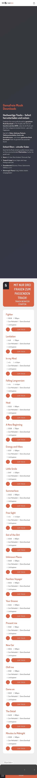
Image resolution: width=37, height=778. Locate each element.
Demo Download (24, 321)
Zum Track (21, 330)
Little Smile (11, 468)
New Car (10, 645)
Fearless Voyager (14, 578)
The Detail (11, 711)
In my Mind (11, 358)
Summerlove (12, 490)
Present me (11, 623)
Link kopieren (11, 325)
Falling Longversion (15, 380)
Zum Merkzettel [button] (12, 321)
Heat (8, 402)
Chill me (10, 667)
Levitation (11, 336)
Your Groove (12, 601)
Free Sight (11, 512)
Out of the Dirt (13, 534)
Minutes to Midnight (15, 733)
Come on (10, 689)
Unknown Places (14, 556)
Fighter (9, 314)
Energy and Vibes (14, 446)
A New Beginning (14, 424)
